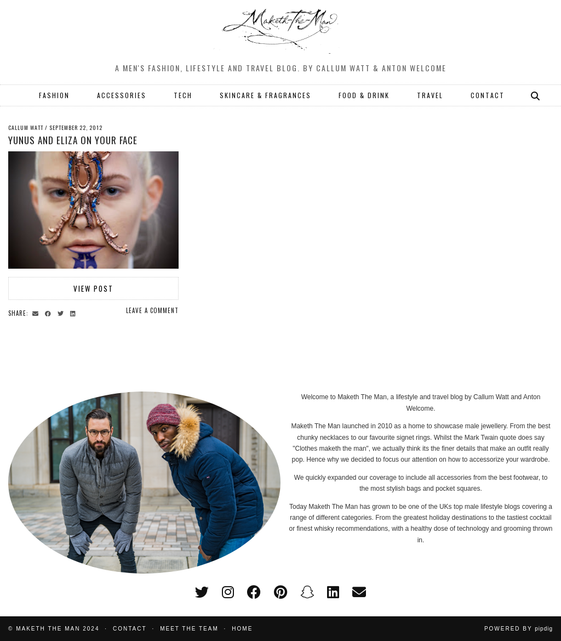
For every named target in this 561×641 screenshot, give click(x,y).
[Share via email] (37, 312)
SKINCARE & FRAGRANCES (265, 95)
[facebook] (254, 592)
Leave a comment (152, 310)
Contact (130, 629)
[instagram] (228, 592)
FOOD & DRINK (364, 95)
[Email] (359, 592)
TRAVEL (430, 95)
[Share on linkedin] (74, 312)
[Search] (536, 95)
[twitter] (202, 592)
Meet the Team (189, 629)
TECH (183, 95)
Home (242, 629)
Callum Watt (25, 127)
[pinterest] (280, 592)
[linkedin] (333, 592)
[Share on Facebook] (49, 312)
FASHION (54, 95)
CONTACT (488, 95)
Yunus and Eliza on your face (73, 140)
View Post (93, 288)
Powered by (518, 629)
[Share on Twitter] (62, 312)
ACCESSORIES (121, 95)
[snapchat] (307, 592)
